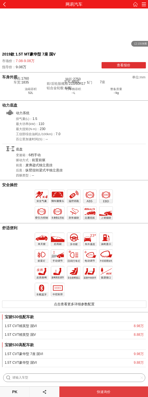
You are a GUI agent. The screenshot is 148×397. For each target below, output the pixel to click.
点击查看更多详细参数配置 (74, 304)
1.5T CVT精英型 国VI (21, 326)
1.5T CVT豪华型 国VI (21, 362)
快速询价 (103, 392)
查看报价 (123, 65)
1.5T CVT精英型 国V (20, 334)
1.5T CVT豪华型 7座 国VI (24, 354)
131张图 (139, 44)
